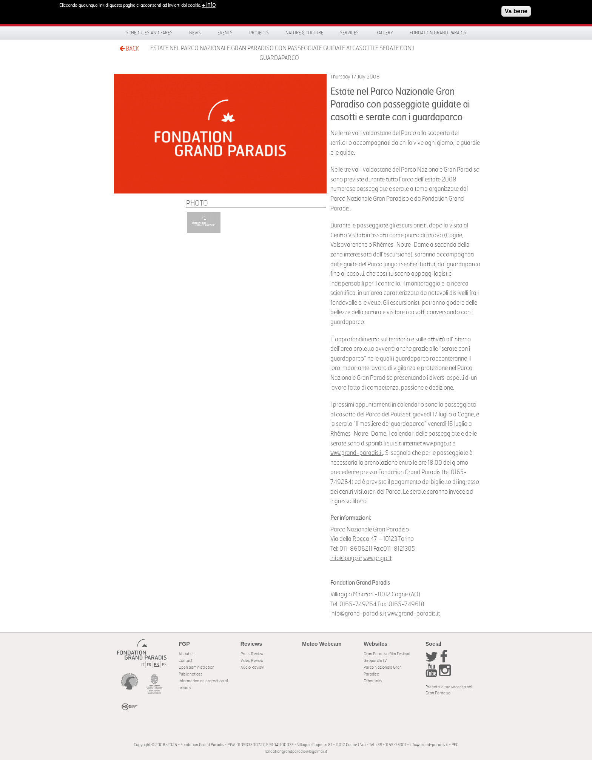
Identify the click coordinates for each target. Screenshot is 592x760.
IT (142, 665)
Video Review (251, 661)
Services (349, 33)
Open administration (196, 667)
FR (149, 665)
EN (156, 665)
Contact (186, 661)
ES (164, 665)
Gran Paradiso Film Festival (387, 654)
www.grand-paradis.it (356, 453)
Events (225, 33)
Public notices (190, 674)
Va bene (516, 10)
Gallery (384, 33)
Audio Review (252, 667)
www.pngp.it (437, 444)
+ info (209, 4)
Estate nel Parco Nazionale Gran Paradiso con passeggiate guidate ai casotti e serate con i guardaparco (282, 53)
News (195, 33)
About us (186, 654)
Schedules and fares (149, 33)
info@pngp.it (346, 558)
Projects (259, 33)
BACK (129, 48)
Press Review (251, 654)
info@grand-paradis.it (358, 614)
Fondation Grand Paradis (438, 33)
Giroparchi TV (375, 661)
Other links (373, 681)
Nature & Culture (304, 33)
